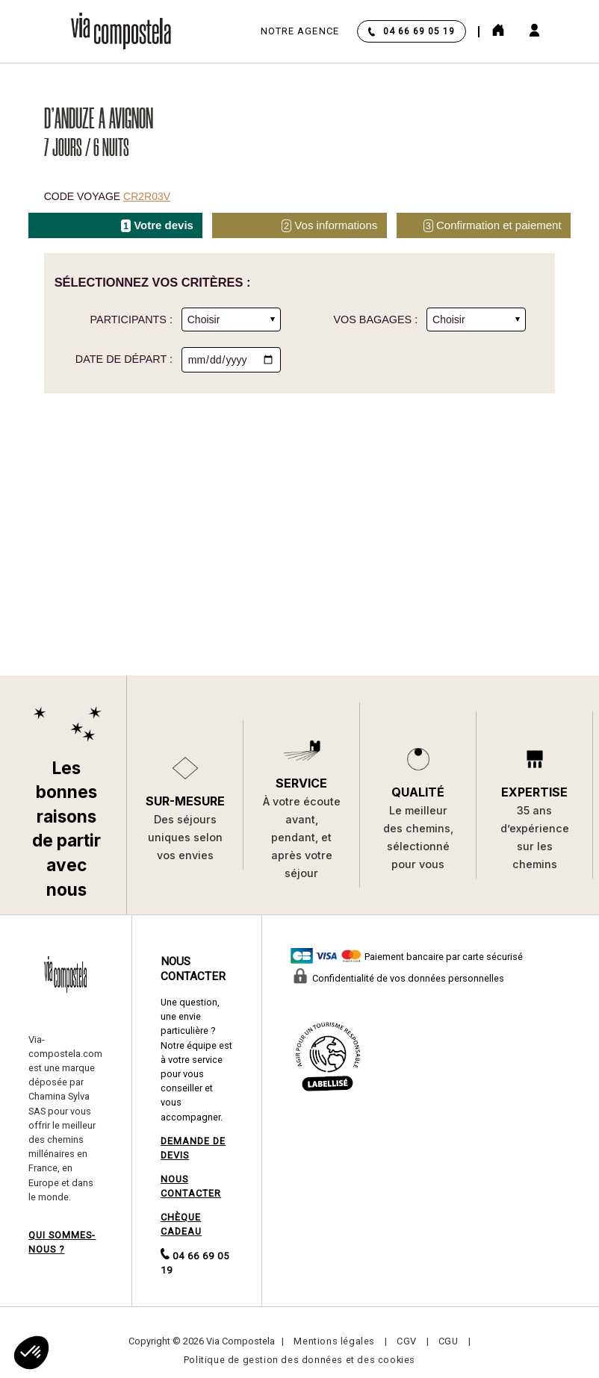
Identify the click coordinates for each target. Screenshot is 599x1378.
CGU (448, 1341)
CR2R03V (146, 196)
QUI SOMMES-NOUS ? (62, 1242)
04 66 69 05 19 (419, 31)
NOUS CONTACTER (191, 1186)
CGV (407, 1341)
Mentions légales (334, 1341)
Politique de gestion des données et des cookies (299, 1359)
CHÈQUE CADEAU (181, 1224)
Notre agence (300, 31)
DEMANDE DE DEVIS (193, 1148)
